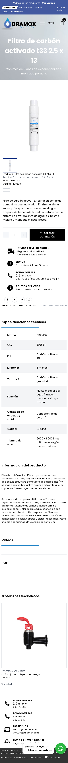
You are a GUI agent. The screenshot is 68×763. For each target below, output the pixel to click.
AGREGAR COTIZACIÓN (47, 234)
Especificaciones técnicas (18, 305)
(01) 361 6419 (20, 703)
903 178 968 (22, 278)
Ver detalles (7, 684)
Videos (38, 7)
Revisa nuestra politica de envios (34, 289)
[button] (62, 9)
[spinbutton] (15, 235)
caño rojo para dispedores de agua (21, 674)
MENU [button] (47, 23)
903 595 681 (37, 278)
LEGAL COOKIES (8, 750)
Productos (25, 7)
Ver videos (48, 3)
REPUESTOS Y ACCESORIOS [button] (13, 671)
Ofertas (9, 7)
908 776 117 (53, 278)
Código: (6, 677)
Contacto (17, 11)
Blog (5, 11)
